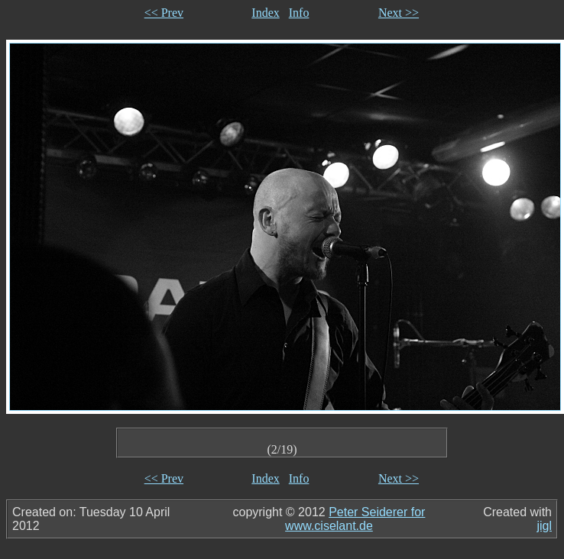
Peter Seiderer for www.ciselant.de (355, 519)
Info (299, 12)
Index (265, 12)
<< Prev (163, 12)
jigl (544, 525)
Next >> (398, 12)
